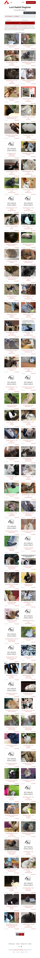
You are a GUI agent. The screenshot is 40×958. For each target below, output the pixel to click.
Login (23, 2)
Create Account (31, 2)
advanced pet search (13, 28)
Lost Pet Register (8, 16)
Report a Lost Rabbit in (30, 12)
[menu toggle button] (11, 2)
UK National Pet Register (18, 949)
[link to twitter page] (21, 946)
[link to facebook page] (19, 946)
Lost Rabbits (16, 16)
